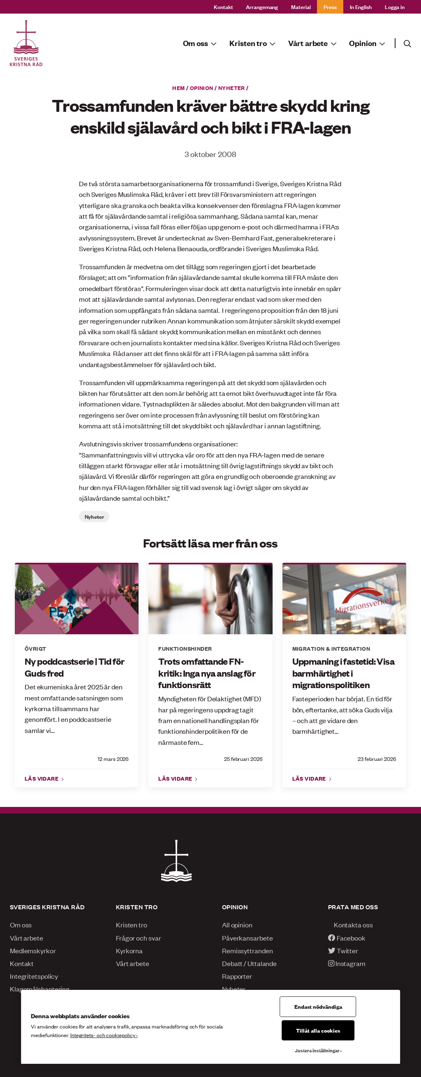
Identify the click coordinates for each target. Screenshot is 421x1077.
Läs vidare (42, 778)
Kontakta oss (350, 924)
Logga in (395, 6)
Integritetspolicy (34, 975)
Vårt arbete (26, 937)
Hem (178, 87)
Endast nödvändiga (318, 1006)
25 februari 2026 (243, 759)
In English (361, 6)
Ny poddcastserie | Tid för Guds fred (74, 667)
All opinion (237, 924)
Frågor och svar (138, 937)
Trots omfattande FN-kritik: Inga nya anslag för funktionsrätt (206, 673)
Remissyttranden (247, 950)
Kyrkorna (129, 950)
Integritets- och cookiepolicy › (103, 1035)
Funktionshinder (185, 648)
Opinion (201, 87)
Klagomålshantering (39, 988)
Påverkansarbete (247, 937)
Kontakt (223, 6)
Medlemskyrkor (33, 950)
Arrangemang (262, 6)
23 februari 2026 (377, 759)
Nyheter (231, 87)
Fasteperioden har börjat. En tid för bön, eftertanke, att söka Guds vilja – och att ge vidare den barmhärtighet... (342, 714)
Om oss (21, 924)
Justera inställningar (317, 1050)
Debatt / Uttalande (249, 963)
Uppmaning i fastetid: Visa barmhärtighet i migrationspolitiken (343, 673)
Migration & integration (331, 648)
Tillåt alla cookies (318, 1030)
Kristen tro (131, 924)
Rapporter (237, 975)
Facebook (346, 937)
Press (330, 6)
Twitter (343, 950)
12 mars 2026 (113, 759)
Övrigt (35, 648)
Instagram (346, 963)
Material (300, 6)
